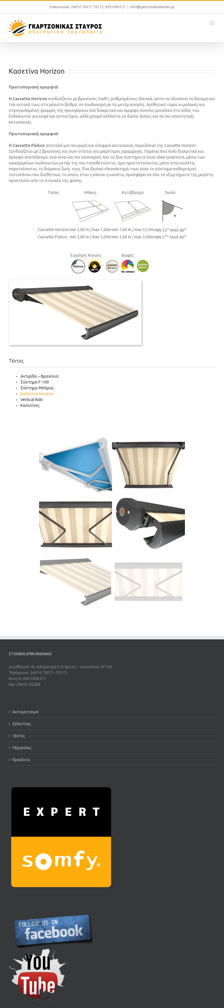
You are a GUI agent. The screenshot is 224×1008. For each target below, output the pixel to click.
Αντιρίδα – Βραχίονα (39, 376)
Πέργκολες (22, 747)
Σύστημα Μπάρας (37, 388)
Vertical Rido (31, 399)
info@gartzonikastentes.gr (152, 7)
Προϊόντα (21, 759)
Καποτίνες (30, 405)
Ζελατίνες (21, 723)
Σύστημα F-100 (34, 382)
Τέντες (18, 735)
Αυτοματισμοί (25, 711)
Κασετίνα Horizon (36, 393)
